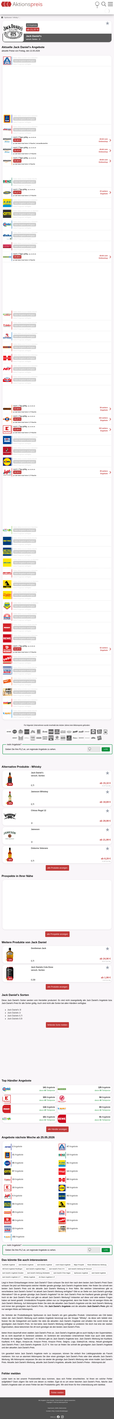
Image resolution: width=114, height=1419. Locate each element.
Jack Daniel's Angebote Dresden (13, 1273)
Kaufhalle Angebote (8, 1265)
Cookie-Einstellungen (61, 1411)
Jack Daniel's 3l (14, 1010)
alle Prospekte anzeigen (57, 934)
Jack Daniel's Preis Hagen (62, 1273)
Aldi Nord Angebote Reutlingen (12, 1269)
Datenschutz (62, 1408)
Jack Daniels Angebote (26, 1265)
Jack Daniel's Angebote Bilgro (35, 1269)
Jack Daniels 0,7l (14, 1016)
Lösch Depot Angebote (62, 1265)
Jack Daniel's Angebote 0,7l (11, 1277)
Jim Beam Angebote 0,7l (47, 1277)
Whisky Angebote (29, 1277)
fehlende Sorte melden (57, 1025)
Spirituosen (8, 17)
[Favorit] (107, 23)
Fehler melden (57, 1392)
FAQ (53, 1411)
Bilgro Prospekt (79, 1265)
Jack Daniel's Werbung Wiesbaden (38, 1273)
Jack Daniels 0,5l (14, 1019)
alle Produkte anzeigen (57, 868)
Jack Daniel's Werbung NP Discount (80, 1269)
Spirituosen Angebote (81, 1273)
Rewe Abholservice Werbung (96, 1265)
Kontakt (48, 1411)
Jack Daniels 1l (14, 1013)
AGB (56, 1408)
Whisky (15, 17)
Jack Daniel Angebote (98, 1273)
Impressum (51, 1408)
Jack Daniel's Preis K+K (57, 1269)
